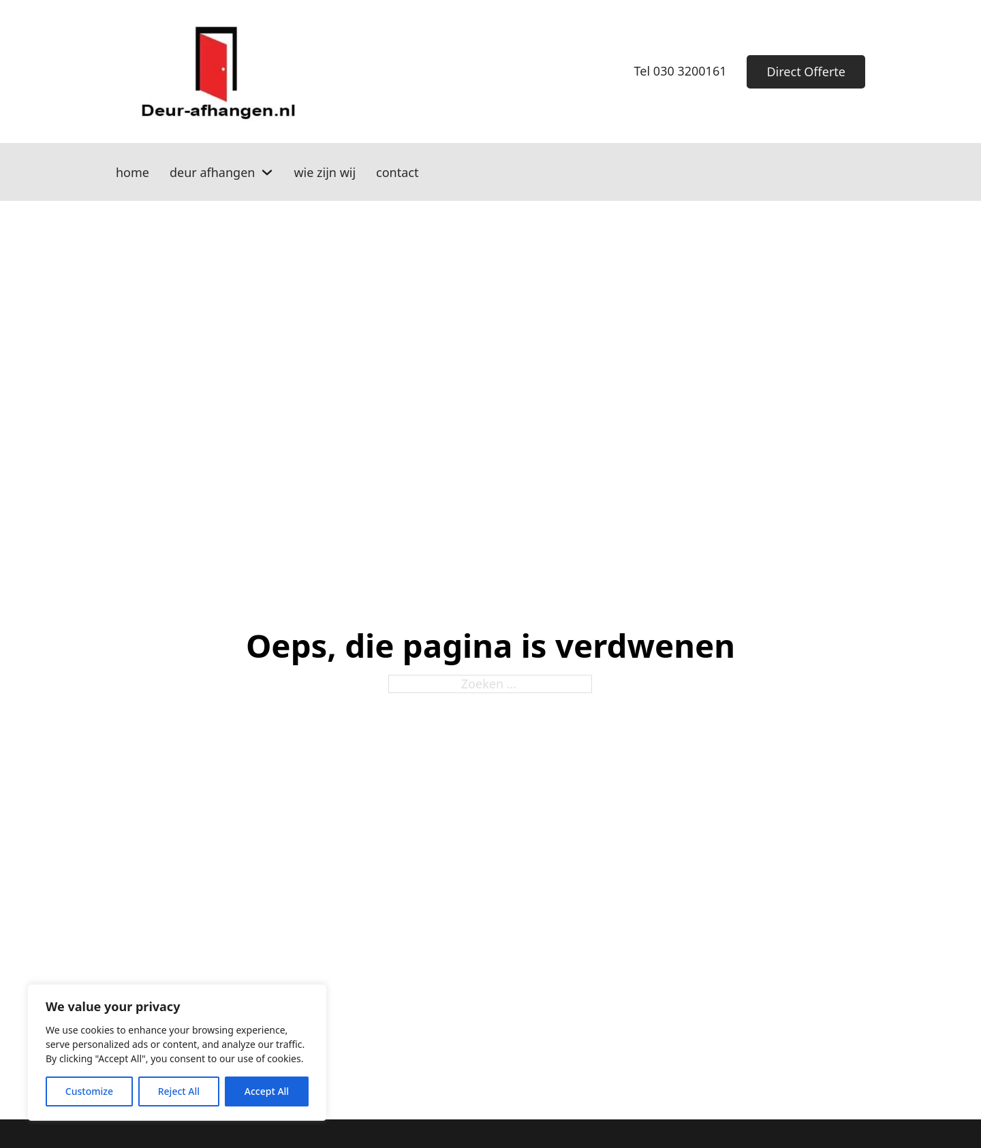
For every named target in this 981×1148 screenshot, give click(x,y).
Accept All (267, 1091)
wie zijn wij (325, 172)
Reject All (179, 1091)
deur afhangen (212, 172)
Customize (89, 1091)
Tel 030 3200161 (680, 71)
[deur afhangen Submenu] (267, 172)
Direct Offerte (805, 71)
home (132, 172)
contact (397, 172)
